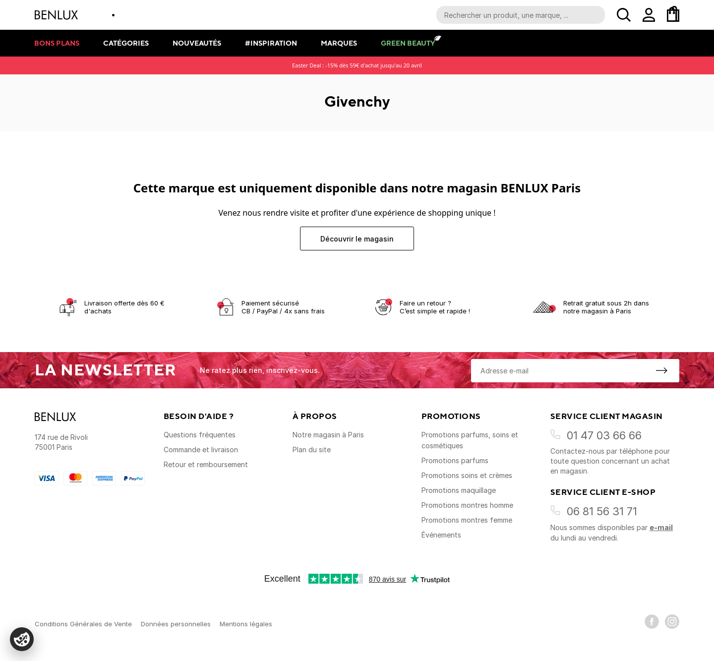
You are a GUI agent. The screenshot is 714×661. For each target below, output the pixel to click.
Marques (339, 43)
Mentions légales (246, 624)
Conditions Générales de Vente (83, 624)
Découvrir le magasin (357, 239)
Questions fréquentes (200, 434)
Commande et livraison (201, 449)
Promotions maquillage (458, 490)
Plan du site (312, 449)
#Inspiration (271, 43)
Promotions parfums (454, 460)
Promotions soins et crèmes (466, 475)
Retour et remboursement (206, 464)
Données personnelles (176, 624)
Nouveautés (197, 43)
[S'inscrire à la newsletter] (661, 370)
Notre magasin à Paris (328, 434)
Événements (441, 535)
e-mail (661, 527)
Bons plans (56, 43)
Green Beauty (408, 43)
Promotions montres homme (467, 505)
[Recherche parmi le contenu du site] (520, 15)
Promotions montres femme (466, 520)
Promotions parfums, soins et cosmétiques (469, 440)
